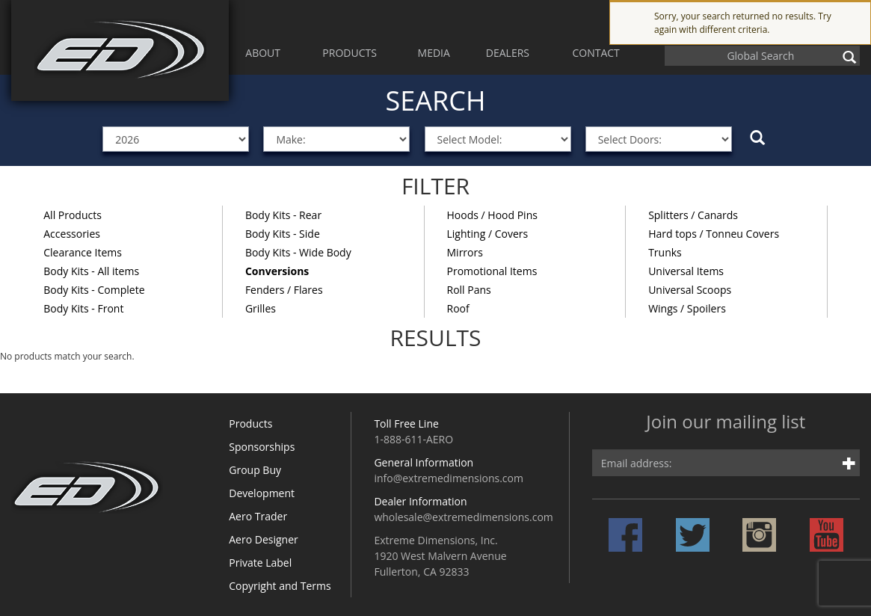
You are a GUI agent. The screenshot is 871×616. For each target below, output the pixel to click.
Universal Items (686, 271)
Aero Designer (263, 539)
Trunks (665, 252)
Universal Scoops (689, 290)
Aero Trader (258, 516)
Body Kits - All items (91, 271)
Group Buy (255, 470)
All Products (72, 215)
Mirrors (465, 252)
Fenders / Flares (284, 290)
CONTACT (595, 53)
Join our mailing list (725, 423)
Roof (458, 308)
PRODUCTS (349, 53)
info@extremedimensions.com (448, 478)
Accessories (71, 234)
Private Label (260, 562)
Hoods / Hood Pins (492, 215)
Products (250, 423)
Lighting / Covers (488, 234)
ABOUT (262, 53)
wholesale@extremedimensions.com (463, 517)
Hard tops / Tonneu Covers (713, 234)
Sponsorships (262, 447)
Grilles (260, 308)
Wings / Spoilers (687, 308)
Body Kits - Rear (283, 215)
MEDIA (434, 53)
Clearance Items (82, 252)
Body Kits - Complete (93, 290)
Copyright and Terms (279, 586)
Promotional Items (492, 271)
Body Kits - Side (282, 234)
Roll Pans (469, 290)
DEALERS (507, 53)
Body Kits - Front (83, 308)
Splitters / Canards (693, 215)
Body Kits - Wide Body (298, 252)
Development (262, 493)
